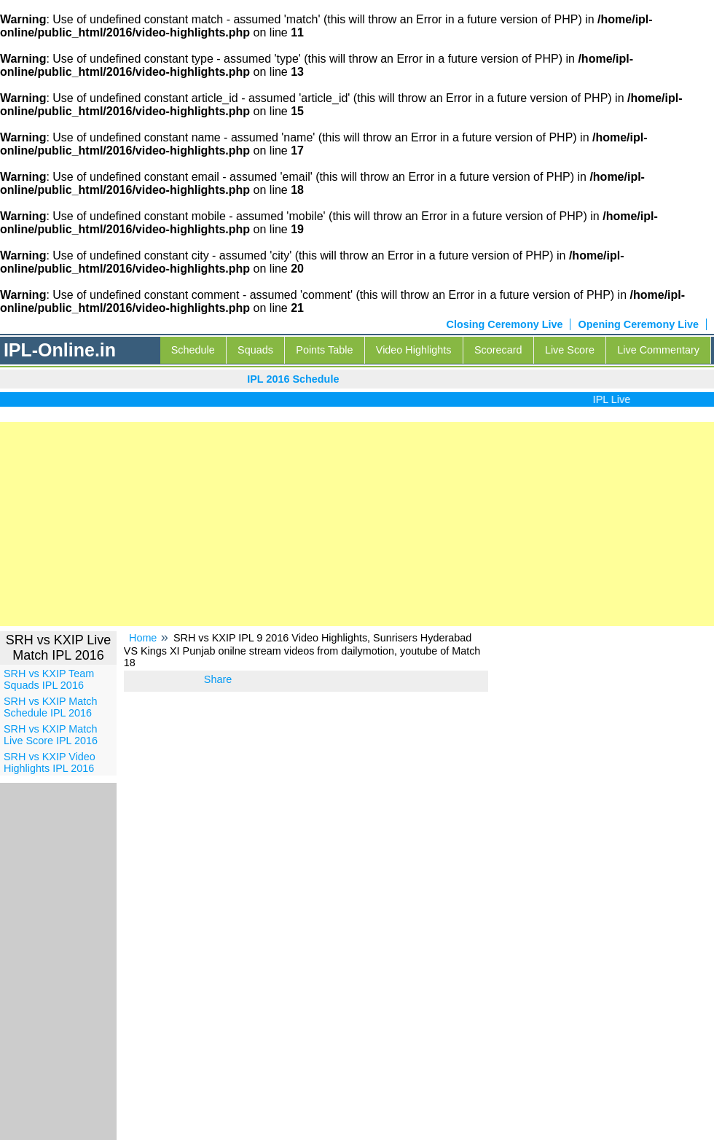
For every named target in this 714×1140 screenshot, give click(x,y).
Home (143, 638)
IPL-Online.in (60, 350)
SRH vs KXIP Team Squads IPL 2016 (49, 679)
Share (218, 679)
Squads (255, 350)
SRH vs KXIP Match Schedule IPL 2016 (51, 707)
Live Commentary (658, 350)
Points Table (324, 350)
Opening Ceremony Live (638, 324)
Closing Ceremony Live (505, 324)
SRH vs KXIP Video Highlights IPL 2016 (49, 762)
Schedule (193, 350)
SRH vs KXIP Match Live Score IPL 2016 (51, 734)
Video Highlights (414, 350)
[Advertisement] (357, 524)
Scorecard (498, 350)
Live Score (570, 350)
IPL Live (614, 399)
